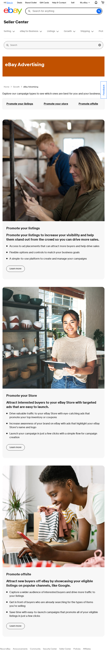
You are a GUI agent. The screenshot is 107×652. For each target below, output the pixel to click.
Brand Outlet (31, 2)
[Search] (53, 45)
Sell (72, 2)
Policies (76, 648)
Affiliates (87, 648)
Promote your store (56, 103)
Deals (19, 2)
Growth (16, 86)
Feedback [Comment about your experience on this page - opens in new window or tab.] (103, 90)
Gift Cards (44, 2)
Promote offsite (88, 103)
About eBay (5, 648)
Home (6, 86)
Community (35, 648)
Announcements (20, 648)
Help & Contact (59, 2)
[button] (99, 11)
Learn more (15, 268)
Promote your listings (19, 103)
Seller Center (65, 648)
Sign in (10, 2)
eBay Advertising (30, 86)
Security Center (50, 648)
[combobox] (64, 11)
